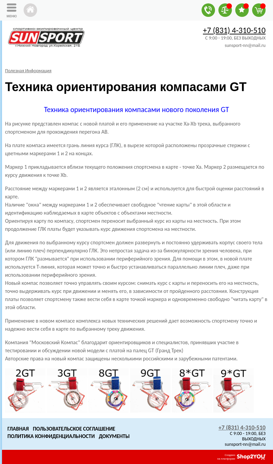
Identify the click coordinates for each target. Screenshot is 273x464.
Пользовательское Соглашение (74, 429)
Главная (18, 429)
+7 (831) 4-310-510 (234, 30)
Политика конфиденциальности (51, 436)
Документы (114, 436)
